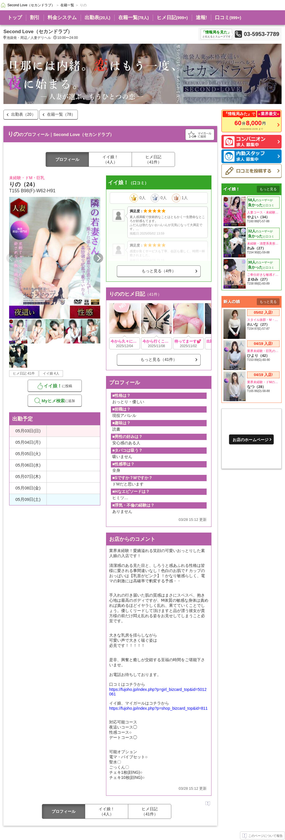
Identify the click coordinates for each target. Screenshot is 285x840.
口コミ (228, 17)
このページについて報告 (262, 836)
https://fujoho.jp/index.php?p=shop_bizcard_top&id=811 (158, 708)
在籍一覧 (133, 17)
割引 (35, 17)
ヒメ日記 (172, 17)
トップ (14, 17)
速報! (201, 17)
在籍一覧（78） (61, 114)
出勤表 (97, 17)
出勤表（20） (23, 114)
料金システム (62, 17)
